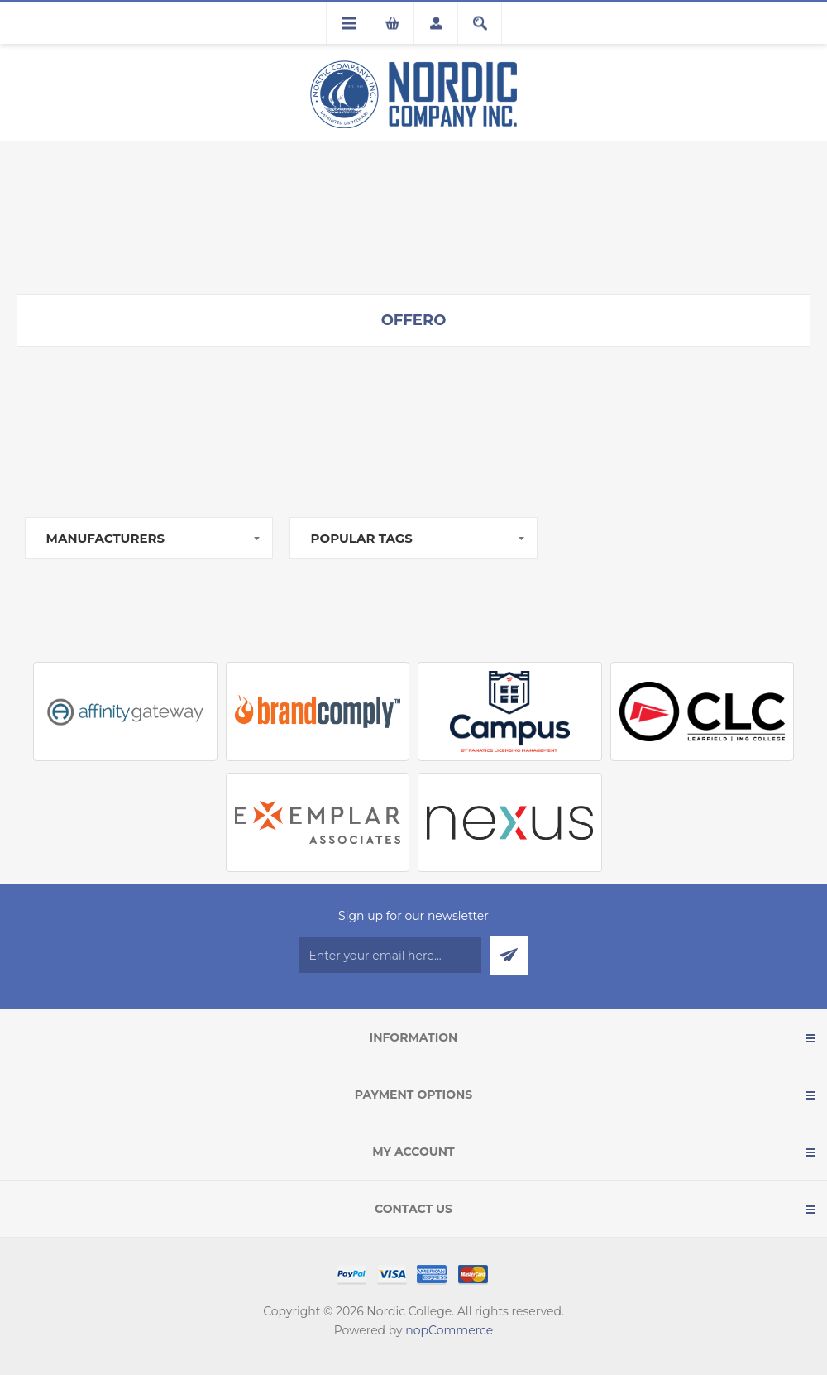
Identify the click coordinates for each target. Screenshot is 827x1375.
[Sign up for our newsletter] (390, 955)
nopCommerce (449, 1330)
